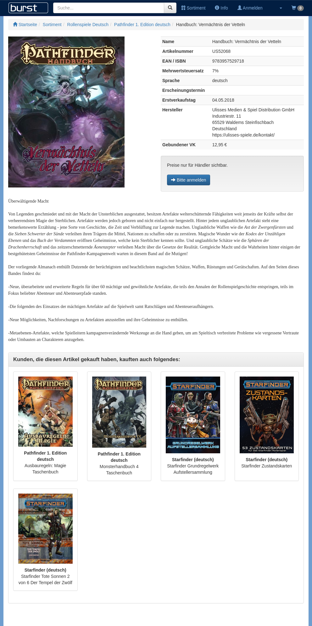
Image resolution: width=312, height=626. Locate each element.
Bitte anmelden (188, 179)
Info (221, 7)
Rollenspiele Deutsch (88, 24)
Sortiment (193, 7)
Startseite (25, 24)
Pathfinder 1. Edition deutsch (142, 24)
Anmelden (250, 7)
